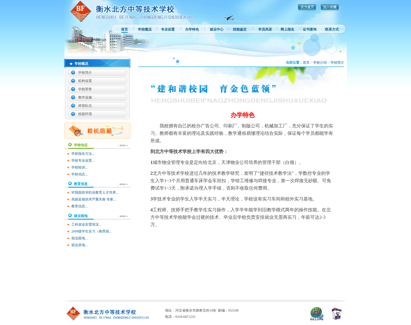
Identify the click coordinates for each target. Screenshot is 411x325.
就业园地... (79, 238)
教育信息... (79, 206)
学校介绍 (320, 63)
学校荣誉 (85, 89)
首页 (306, 63)
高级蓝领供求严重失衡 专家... (93, 199)
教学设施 (85, 97)
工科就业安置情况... (86, 224)
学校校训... (79, 167)
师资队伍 (85, 106)
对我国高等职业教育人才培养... (94, 192)
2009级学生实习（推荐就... (91, 231)
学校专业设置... (82, 160)
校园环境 (85, 114)
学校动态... (79, 174)
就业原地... (79, 245)
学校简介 (85, 73)
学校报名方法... (82, 154)
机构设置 (85, 81)
